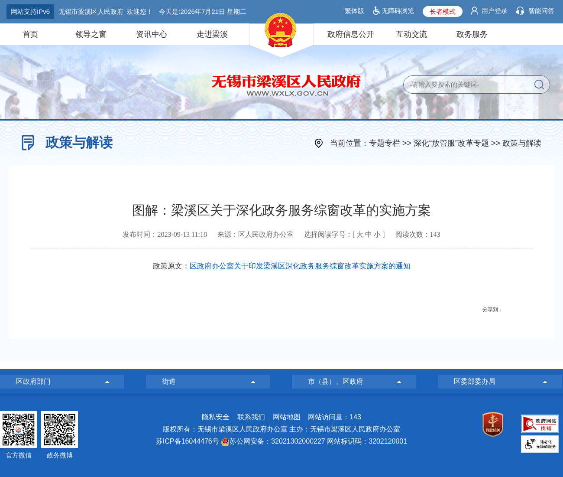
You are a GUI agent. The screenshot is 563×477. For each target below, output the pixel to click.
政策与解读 (521, 143)
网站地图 (287, 417)
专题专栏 (384, 143)
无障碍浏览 (398, 10)
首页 (30, 34)
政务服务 (472, 34)
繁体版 (354, 10)
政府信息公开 (350, 34)
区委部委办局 (474, 381)
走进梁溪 (212, 34)
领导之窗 (91, 34)
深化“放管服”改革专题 (451, 143)
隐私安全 (216, 417)
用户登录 (495, 10)
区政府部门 (33, 381)
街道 (169, 381)
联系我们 (251, 417)
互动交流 (411, 34)
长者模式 (443, 11)
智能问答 (541, 10)
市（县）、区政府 (335, 381)
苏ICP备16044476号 (187, 441)
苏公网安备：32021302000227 (277, 441)
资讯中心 (151, 34)
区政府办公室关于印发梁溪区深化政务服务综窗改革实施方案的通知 (300, 266)
